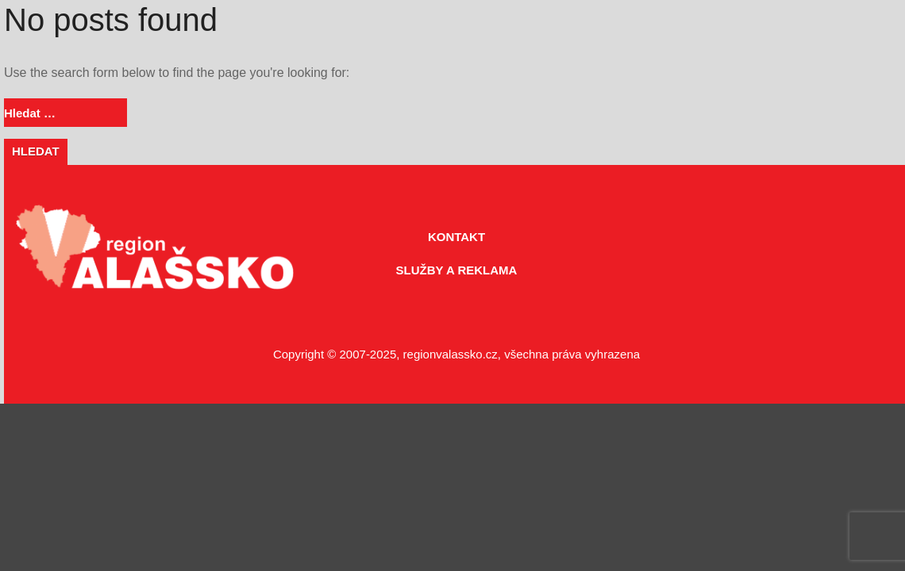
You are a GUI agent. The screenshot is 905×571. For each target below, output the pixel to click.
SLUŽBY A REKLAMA (457, 270)
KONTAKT (456, 236)
